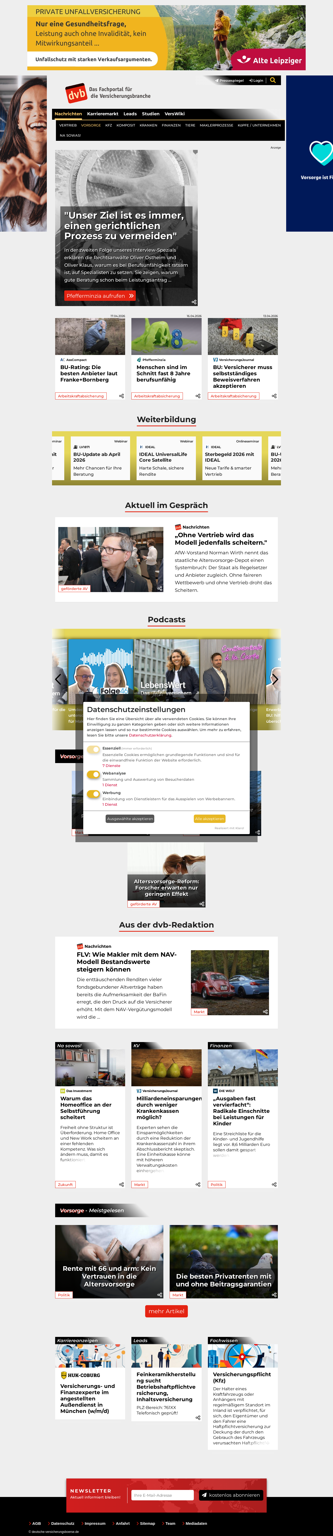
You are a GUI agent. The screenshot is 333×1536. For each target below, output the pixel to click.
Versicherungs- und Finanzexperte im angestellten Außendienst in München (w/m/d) (87, 1398)
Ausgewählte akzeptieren (130, 818)
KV (136, 1045)
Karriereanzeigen (77, 1340)
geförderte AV (74, 588)
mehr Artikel (166, 1311)
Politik (217, 1184)
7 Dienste (111, 765)
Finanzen (221, 1045)
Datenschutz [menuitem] (61, 1523)
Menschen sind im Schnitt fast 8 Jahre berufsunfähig (163, 373)
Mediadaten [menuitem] (194, 1523)
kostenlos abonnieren (231, 1495)
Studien (150, 113)
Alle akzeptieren (209, 818)
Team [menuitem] (168, 1523)
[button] (194, 302)
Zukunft (65, 1184)
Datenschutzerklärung (150, 735)
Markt (199, 1012)
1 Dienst (110, 785)
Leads (130, 113)
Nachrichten (68, 113)
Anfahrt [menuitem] (121, 1523)
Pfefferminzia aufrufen (100, 296)
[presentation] (58, 679)
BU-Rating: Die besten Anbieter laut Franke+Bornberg (89, 373)
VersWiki (175, 113)
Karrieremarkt (102, 113)
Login (256, 80)
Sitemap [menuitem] (145, 1523)
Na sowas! (69, 1045)
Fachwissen (224, 1340)
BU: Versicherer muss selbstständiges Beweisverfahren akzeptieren (242, 376)
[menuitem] (227, 80)
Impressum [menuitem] (93, 1523)
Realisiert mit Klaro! (229, 828)
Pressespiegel (229, 80)
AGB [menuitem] (35, 1523)
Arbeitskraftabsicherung (81, 396)
